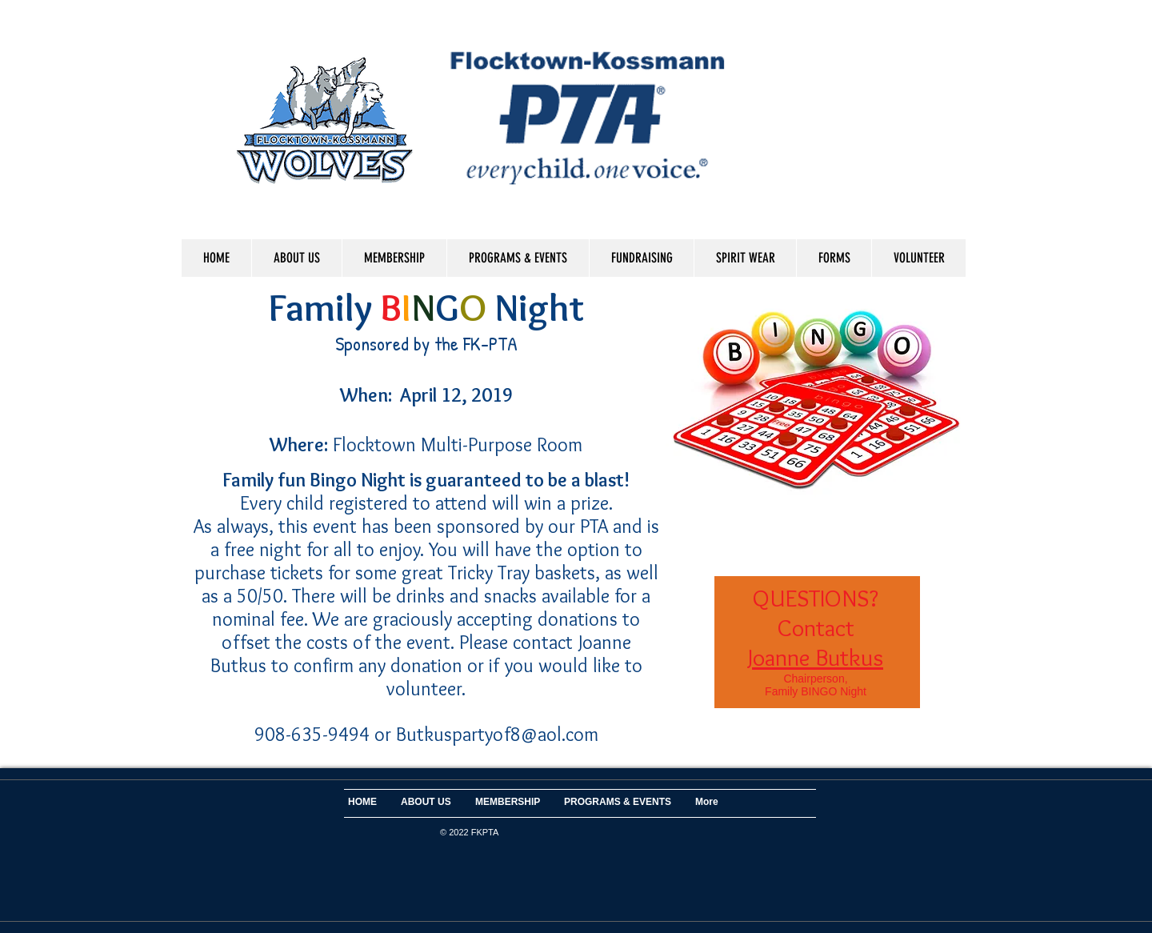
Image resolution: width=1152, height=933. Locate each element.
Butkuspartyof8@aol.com (497, 734)
